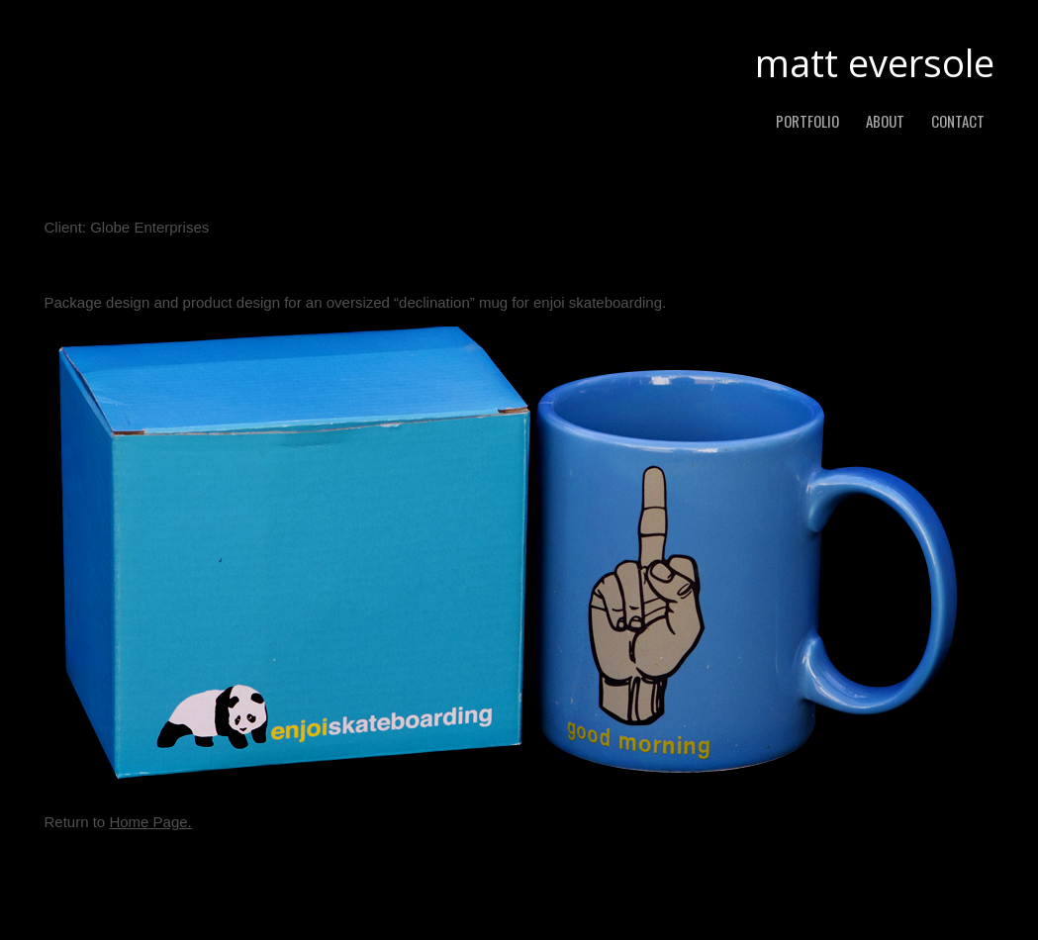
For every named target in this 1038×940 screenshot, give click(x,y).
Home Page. (150, 821)
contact (958, 121)
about (885, 121)
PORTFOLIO (807, 121)
